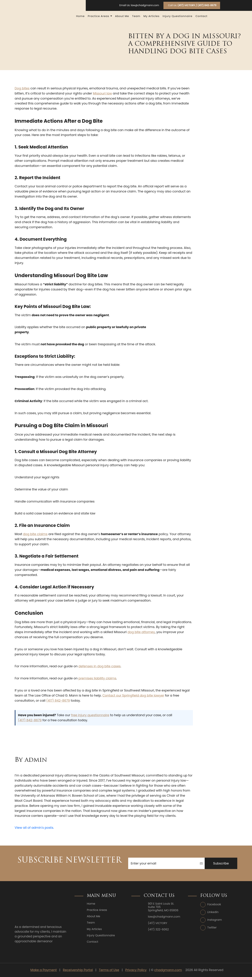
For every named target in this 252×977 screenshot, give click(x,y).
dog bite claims (35, 534)
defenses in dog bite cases (99, 666)
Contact (201, 16)
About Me (122, 16)
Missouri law (102, 93)
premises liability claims (97, 678)
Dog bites (22, 88)
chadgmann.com (168, 970)
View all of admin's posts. (34, 827)
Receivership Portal (78, 970)
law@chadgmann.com (145, 5)
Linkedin (213, 912)
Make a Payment (43, 970)
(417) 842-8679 (58, 700)
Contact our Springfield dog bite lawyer (133, 695)
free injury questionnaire (90, 715)
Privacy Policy (136, 970)
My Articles (151, 16)
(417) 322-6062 (158, 929)
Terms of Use (109, 970)
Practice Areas (98, 16)
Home (80, 16)
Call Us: (192, 5)
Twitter (212, 927)
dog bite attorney (141, 632)
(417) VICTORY (157, 923)
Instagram (214, 919)
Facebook (214, 904)
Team (136, 16)
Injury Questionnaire (177, 16)
